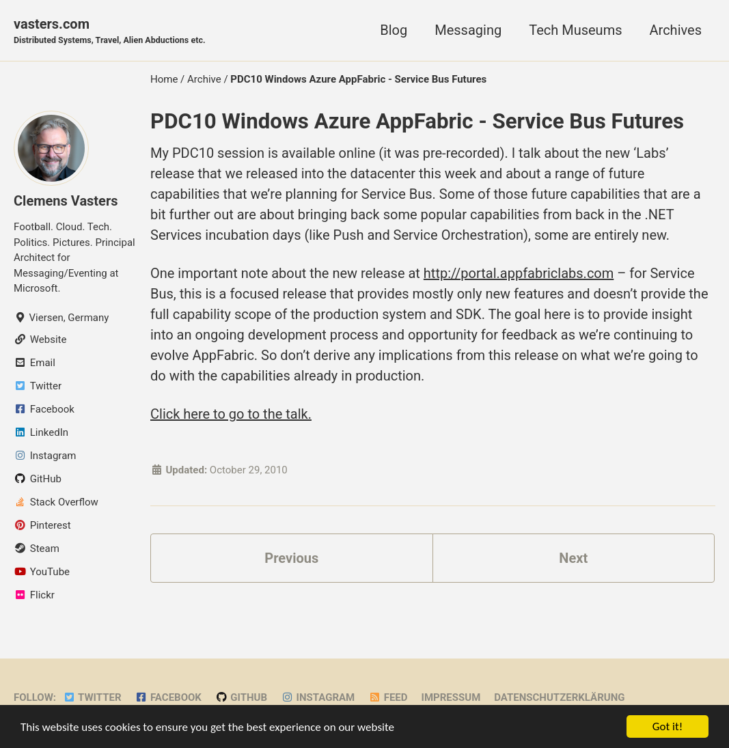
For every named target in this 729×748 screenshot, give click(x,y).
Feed (387, 697)
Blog (393, 30)
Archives (676, 30)
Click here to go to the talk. (231, 414)
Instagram (318, 697)
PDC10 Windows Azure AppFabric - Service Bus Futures (417, 121)
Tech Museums (575, 30)
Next (573, 558)
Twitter (92, 697)
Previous (291, 558)
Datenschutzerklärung (559, 697)
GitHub (241, 697)
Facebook (168, 697)
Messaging (468, 30)
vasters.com (110, 31)
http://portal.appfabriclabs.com (519, 273)
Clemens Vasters (66, 201)
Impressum (451, 697)
